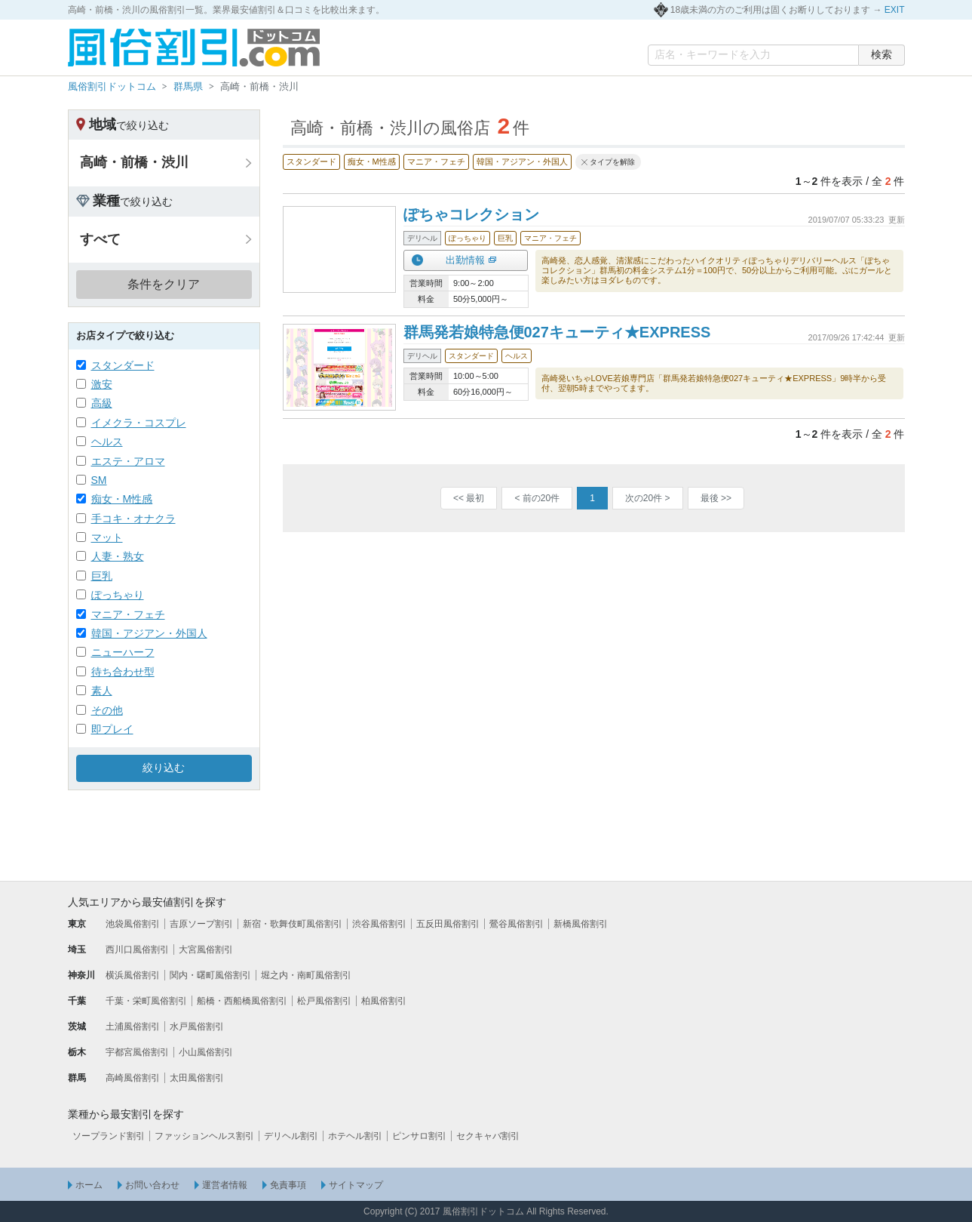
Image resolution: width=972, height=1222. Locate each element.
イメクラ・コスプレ (138, 423)
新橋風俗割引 (580, 924)
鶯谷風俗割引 (516, 924)
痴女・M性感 (122, 499)
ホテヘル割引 (355, 1136)
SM (99, 480)
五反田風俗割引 (448, 924)
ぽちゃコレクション (471, 214)
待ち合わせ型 (123, 672)
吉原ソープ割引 (201, 924)
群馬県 (188, 86)
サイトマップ (356, 1185)
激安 (101, 384)
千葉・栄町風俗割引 (146, 1001)
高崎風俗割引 (133, 1078)
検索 (881, 54)
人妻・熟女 (117, 556)
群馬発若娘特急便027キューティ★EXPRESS (557, 332)
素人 (101, 691)
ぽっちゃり (117, 595)
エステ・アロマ (128, 461)
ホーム (89, 1185)
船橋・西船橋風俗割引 (242, 1001)
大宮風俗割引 (206, 949)
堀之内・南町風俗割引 (306, 975)
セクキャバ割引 (488, 1136)
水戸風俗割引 (197, 1026)
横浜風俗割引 (133, 975)
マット (107, 537)
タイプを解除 (612, 162)
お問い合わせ (152, 1185)
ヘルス (107, 442)
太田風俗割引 (197, 1078)
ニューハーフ (123, 652)
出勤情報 (465, 260)
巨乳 (101, 576)
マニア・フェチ (128, 614)
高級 (101, 403)
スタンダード (123, 365)
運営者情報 (224, 1185)
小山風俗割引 (206, 1052)
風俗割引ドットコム (112, 86)
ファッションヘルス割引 (204, 1136)
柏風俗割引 (383, 1001)
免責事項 (288, 1185)
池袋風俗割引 (133, 924)
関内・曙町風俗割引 (210, 975)
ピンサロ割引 (419, 1136)
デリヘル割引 (291, 1136)
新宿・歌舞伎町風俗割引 (292, 924)
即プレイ (112, 729)
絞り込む (164, 768)
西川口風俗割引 (137, 949)
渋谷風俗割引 (379, 924)
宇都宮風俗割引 (137, 1052)
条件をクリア (163, 284)
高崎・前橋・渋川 (134, 162)
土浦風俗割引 (133, 1026)
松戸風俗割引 (324, 1001)
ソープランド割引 (108, 1136)
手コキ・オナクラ (133, 519)
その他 (107, 710)
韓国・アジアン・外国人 (149, 633)
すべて (100, 239)
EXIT (895, 10)
